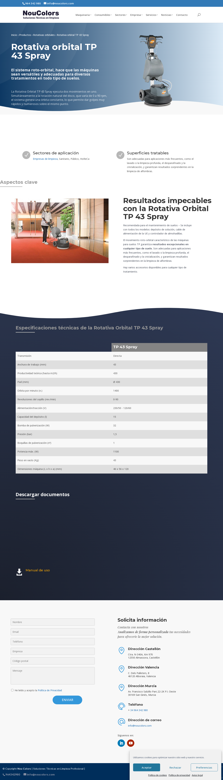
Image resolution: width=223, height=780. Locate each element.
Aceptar (147, 767)
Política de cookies (157, 775)
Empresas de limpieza (45, 158)
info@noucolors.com (140, 725)
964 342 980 (33, 3)
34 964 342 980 (139, 710)
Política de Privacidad (50, 690)
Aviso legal (197, 775)
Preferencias (204, 767)
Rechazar (175, 767)
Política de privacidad (179, 775)
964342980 (12, 774)
